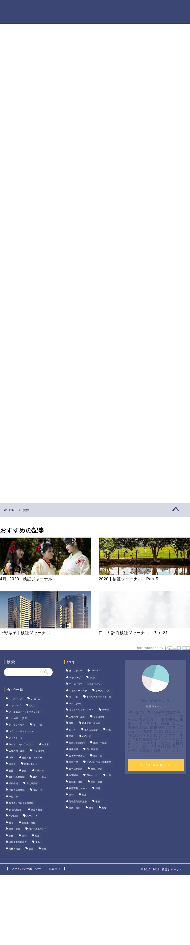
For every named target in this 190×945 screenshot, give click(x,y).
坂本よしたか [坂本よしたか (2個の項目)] (31, 764)
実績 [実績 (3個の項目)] (24, 770)
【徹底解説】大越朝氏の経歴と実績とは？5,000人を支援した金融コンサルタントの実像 (161, 310)
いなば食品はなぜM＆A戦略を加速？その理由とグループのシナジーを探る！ (161, 275)
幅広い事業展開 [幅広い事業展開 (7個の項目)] (16, 777)
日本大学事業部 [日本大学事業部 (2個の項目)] (16, 790)
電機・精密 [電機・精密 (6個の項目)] (14, 849)
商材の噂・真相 (92, 7)
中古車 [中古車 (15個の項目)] (45, 744)
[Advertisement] (158, 360)
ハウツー (157, 7)
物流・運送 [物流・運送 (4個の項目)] (36, 809)
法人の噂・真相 (57, 7)
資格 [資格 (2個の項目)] (37, 836)
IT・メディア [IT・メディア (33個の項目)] (15, 699)
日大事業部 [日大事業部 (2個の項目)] (32, 784)
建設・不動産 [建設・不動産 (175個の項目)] (40, 777)
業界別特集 (53, 17)
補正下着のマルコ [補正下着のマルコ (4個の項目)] (38, 829)
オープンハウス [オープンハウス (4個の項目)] (16, 725)
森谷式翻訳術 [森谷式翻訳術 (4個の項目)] (15, 809)
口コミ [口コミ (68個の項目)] (12, 764)
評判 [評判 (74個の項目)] (24, 836)
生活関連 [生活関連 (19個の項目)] (13, 816)
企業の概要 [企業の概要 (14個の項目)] (38, 751)
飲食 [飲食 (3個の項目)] (44, 849)
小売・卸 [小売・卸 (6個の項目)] (39, 770)
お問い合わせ (82, 17)
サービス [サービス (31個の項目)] (37, 725)
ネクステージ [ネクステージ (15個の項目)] (15, 738)
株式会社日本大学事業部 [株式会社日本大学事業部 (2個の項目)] (21, 803)
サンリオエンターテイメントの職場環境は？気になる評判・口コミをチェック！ (161, 240)
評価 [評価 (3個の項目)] (11, 836)
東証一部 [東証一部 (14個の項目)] (37, 790)
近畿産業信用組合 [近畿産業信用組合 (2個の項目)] (18, 842)
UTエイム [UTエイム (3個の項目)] (35, 699)
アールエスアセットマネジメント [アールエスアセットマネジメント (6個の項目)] (25, 712)
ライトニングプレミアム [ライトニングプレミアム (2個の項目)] (21, 744)
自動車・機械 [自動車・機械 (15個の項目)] (28, 823)
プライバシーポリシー (26, 868)
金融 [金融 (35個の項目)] (37, 842)
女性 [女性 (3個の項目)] (11, 770)
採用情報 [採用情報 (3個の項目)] (13, 784)
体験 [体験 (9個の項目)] (11, 757)
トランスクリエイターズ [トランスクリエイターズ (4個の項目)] (21, 731)
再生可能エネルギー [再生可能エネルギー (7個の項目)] (32, 757)
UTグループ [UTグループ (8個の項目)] (15, 705)
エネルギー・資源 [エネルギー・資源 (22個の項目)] (18, 718)
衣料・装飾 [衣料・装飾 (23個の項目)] (14, 829)
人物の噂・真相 (127, 7)
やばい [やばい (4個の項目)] (32, 705)
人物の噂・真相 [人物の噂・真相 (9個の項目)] (16, 751)
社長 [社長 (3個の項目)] (11, 823)
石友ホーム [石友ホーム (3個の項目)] (32, 816)
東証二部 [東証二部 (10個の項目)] (13, 796)
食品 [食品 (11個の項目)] (31, 849)
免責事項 (55, 868)
